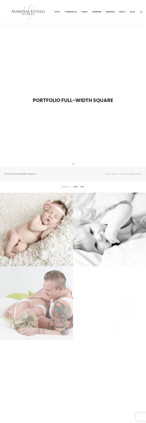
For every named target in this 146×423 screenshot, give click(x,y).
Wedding (122, 16)
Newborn (109, 16)
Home (107, 149)
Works (114, 149)
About (135, 16)
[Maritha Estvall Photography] (35, 17)
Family (97, 16)
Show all (66, 162)
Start (69, 16)
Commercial (83, 16)
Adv (82, 162)
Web (75, 162)
